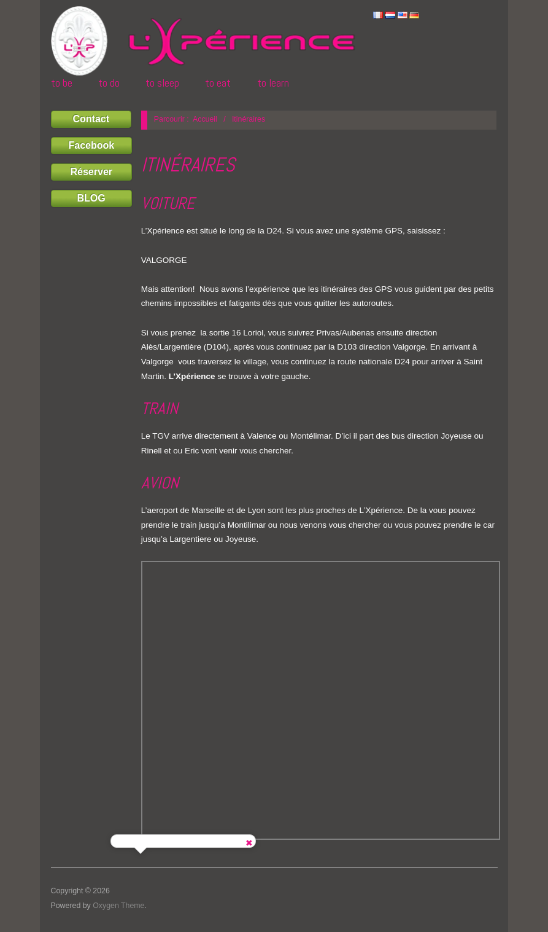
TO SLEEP (162, 82)
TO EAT (218, 82)
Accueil (205, 119)
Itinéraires (188, 165)
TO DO (109, 82)
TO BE (61, 82)
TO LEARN (273, 82)
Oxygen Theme (118, 905)
